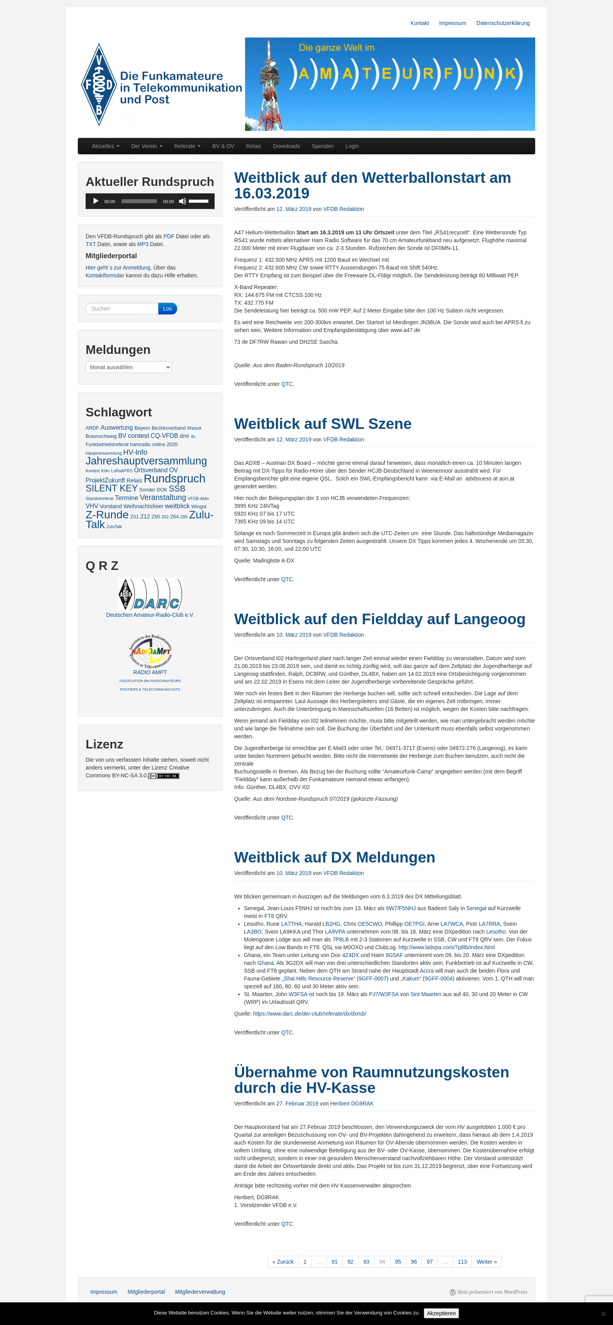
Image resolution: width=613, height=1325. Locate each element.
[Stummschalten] (182, 201)
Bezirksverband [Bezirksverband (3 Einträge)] (169, 428)
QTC (287, 384)
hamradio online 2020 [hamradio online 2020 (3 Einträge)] (154, 444)
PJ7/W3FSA (383, 994)
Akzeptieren (441, 1313)
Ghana (265, 963)
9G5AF (394, 955)
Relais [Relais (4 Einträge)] (134, 480)
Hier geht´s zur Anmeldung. (119, 267)
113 (462, 1262)
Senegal (476, 908)
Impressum (452, 23)
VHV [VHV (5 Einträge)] (92, 506)
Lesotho (496, 932)
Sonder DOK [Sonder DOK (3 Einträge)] (153, 490)
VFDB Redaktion (343, 209)
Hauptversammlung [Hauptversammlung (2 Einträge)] (104, 453)
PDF (168, 236)
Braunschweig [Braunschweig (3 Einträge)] (101, 436)
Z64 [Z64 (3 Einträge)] (174, 517)
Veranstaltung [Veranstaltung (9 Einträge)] (163, 497)
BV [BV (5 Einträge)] (122, 435)
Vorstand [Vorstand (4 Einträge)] (111, 506)
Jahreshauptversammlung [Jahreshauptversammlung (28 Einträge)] (146, 461)
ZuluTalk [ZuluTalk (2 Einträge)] (114, 526)
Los (167, 308)
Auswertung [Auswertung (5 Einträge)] (116, 427)
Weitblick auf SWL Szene (323, 423)
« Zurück (283, 1262)
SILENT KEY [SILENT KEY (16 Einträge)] (112, 488)
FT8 (269, 916)
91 (335, 1262)
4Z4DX (350, 955)
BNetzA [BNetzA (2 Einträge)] (194, 428)
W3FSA (298, 994)
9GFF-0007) (373, 978)
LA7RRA (489, 924)
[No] (603, 1314)
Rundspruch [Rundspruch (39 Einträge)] (175, 478)
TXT (91, 244)
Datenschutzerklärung (503, 23)
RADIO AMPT (150, 680)
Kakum (410, 978)
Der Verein (147, 146)
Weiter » (487, 1262)
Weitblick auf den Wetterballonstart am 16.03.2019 (372, 185)
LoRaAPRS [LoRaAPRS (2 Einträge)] (122, 470)
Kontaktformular (105, 275)
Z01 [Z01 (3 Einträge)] (134, 517)
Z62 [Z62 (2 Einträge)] (164, 516)
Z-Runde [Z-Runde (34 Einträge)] (107, 514)
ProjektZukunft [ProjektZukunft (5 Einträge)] (105, 480)
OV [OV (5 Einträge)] (173, 470)
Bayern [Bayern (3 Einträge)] (142, 428)
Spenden (323, 146)
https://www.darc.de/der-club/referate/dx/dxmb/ (309, 1014)
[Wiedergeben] (96, 201)
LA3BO (253, 932)
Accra (427, 971)
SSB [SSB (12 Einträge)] (177, 488)
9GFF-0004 (439, 978)
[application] (150, 201)
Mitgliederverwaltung (200, 1292)
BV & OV (223, 146)
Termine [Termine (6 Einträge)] (126, 498)
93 (366, 1262)
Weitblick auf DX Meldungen (335, 857)
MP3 (143, 244)
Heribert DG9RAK (352, 1103)
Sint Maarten (425, 994)
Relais (253, 146)
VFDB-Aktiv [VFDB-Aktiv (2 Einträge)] (198, 498)
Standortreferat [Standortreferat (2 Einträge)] (99, 498)
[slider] (139, 201)
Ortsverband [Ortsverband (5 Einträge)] (151, 470)
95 (398, 1262)
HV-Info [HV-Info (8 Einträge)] (135, 452)
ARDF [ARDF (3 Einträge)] (92, 428)
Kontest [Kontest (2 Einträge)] (93, 470)
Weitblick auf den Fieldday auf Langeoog (380, 619)
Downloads (286, 146)
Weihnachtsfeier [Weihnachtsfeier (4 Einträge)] (143, 506)
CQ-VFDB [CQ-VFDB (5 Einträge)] (164, 435)
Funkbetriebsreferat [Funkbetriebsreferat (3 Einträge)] (107, 444)
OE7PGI (414, 924)
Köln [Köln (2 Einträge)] (105, 470)
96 (414, 1262)
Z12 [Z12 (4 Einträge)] (145, 516)
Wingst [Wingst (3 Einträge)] (198, 506)
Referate (187, 146)
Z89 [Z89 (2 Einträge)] (183, 516)
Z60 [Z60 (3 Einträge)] (155, 517)
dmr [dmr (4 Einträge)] (185, 436)
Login (352, 146)
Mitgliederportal (146, 1292)
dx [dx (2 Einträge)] (193, 436)
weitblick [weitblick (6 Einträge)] (177, 506)
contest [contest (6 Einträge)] (138, 435)
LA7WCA (452, 924)
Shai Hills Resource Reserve (318, 978)
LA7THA (291, 924)
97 (430, 1262)
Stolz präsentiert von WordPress (492, 1292)
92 (351, 1262)
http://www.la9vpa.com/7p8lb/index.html (447, 947)
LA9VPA (335, 932)
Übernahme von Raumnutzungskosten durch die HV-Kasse (371, 1080)
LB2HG (332, 924)
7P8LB (340, 939)
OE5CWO (370, 924)
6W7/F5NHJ (401, 908)
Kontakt (419, 23)
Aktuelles (106, 146)
